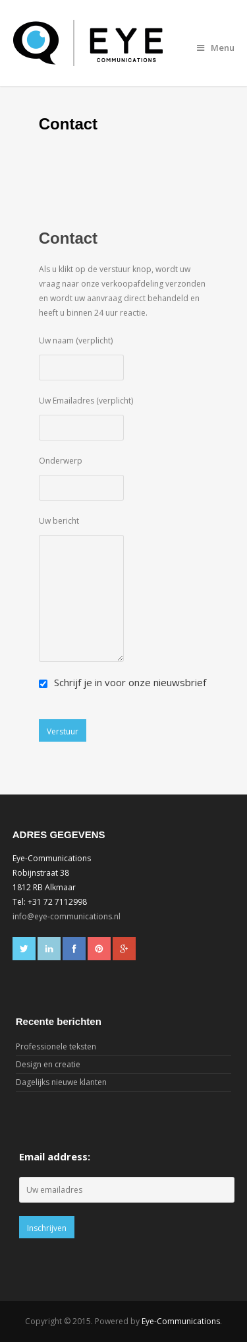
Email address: (54, 1156)
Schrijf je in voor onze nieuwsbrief (122, 682)
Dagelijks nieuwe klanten (61, 1082)
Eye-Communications (181, 1321)
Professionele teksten (56, 1046)
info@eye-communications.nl (67, 916)
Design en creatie (48, 1064)
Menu (215, 47)
